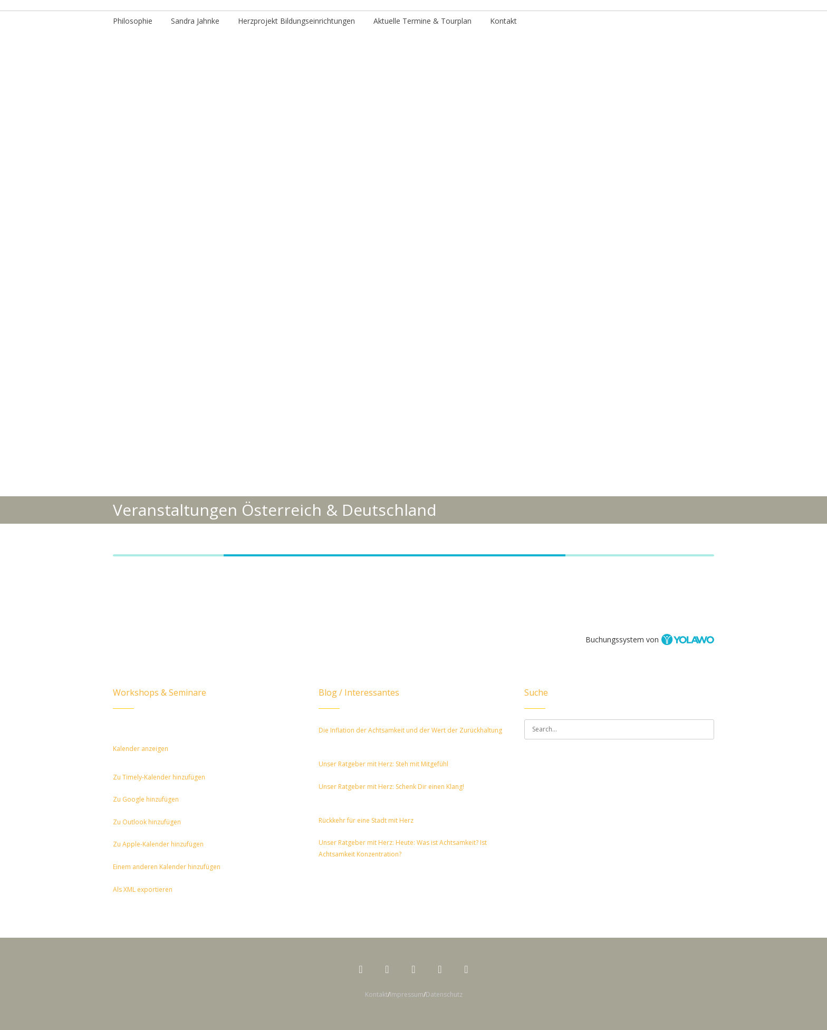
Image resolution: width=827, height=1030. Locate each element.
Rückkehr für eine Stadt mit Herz (366, 820)
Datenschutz (444, 994)
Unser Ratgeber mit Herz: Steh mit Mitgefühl (383, 763)
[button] (130, 760)
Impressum (407, 994)
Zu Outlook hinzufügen (147, 821)
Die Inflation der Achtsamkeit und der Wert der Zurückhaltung (410, 730)
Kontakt (376, 994)
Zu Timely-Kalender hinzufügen (159, 777)
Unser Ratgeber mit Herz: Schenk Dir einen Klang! (391, 786)
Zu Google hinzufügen (146, 799)
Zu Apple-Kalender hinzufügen (158, 844)
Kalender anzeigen (140, 748)
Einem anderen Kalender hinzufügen (166, 866)
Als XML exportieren (142, 889)
